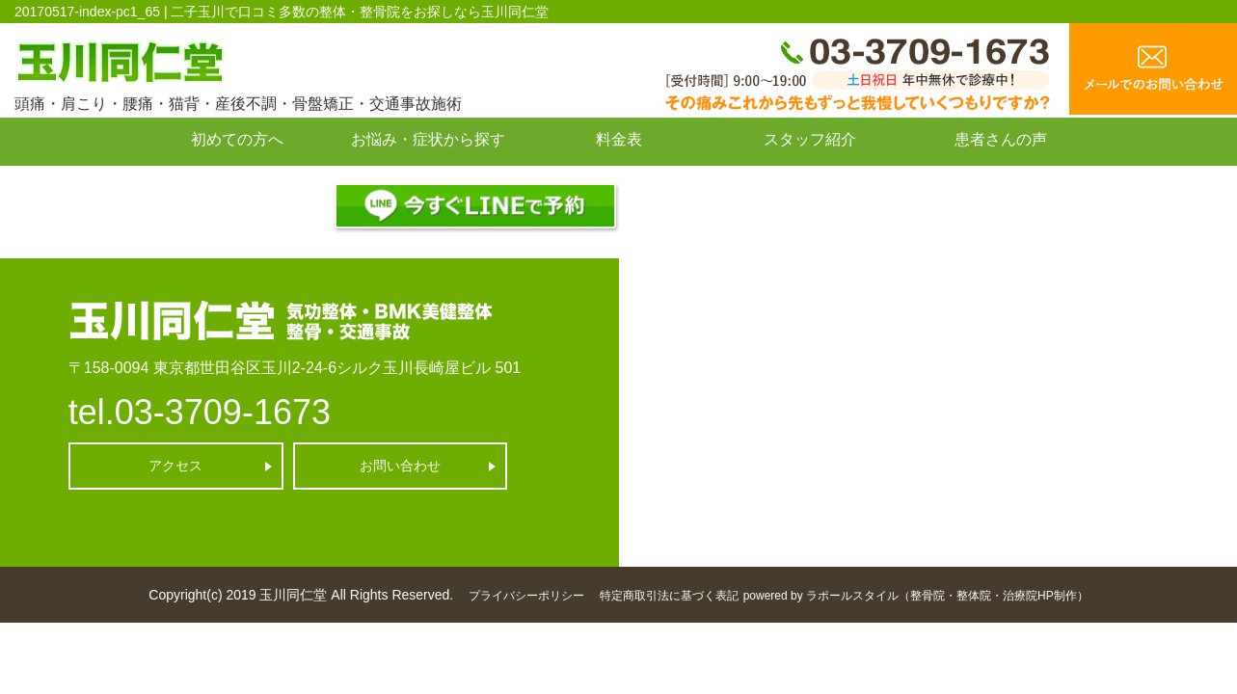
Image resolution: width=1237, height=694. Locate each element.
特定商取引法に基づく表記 (669, 595)
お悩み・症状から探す (428, 139)
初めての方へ (237, 139)
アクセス (175, 465)
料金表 (619, 139)
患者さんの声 (1001, 139)
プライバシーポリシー (526, 595)
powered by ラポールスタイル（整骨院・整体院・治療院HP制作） (916, 595)
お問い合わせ (237, 182)
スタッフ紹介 (810, 139)
